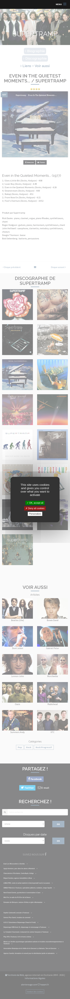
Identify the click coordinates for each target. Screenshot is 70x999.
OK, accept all (35, 503)
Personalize (35, 514)
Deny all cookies (35, 508)
